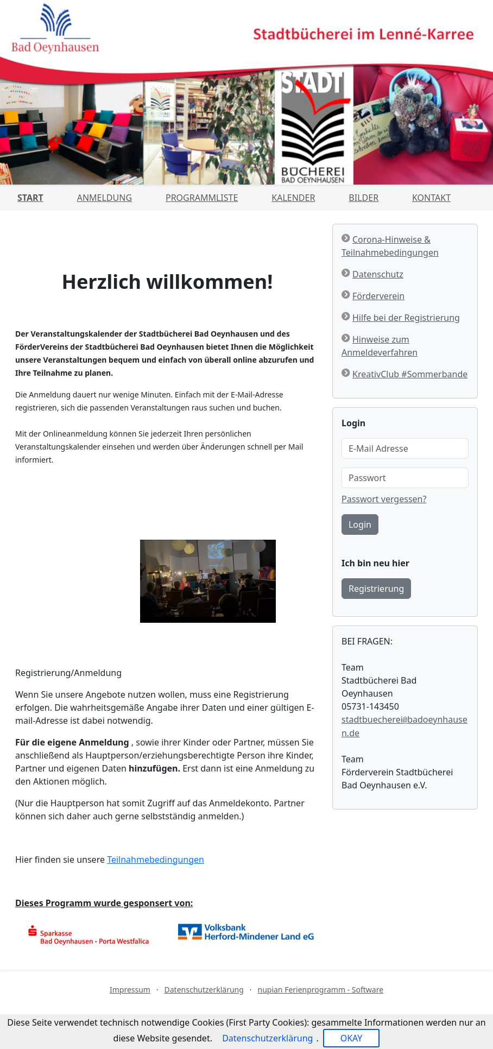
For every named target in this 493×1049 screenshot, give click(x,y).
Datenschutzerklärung (204, 989)
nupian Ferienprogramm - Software (320, 989)
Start (30, 198)
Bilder (363, 198)
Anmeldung (104, 198)
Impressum (130, 989)
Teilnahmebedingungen (155, 859)
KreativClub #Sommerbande (409, 374)
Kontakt (431, 198)
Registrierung (376, 589)
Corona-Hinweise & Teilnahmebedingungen (390, 245)
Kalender (293, 198)
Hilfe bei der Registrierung (406, 318)
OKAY (351, 1038)
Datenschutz (377, 274)
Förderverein (378, 296)
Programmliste (202, 198)
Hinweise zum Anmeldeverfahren (380, 345)
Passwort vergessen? (384, 499)
